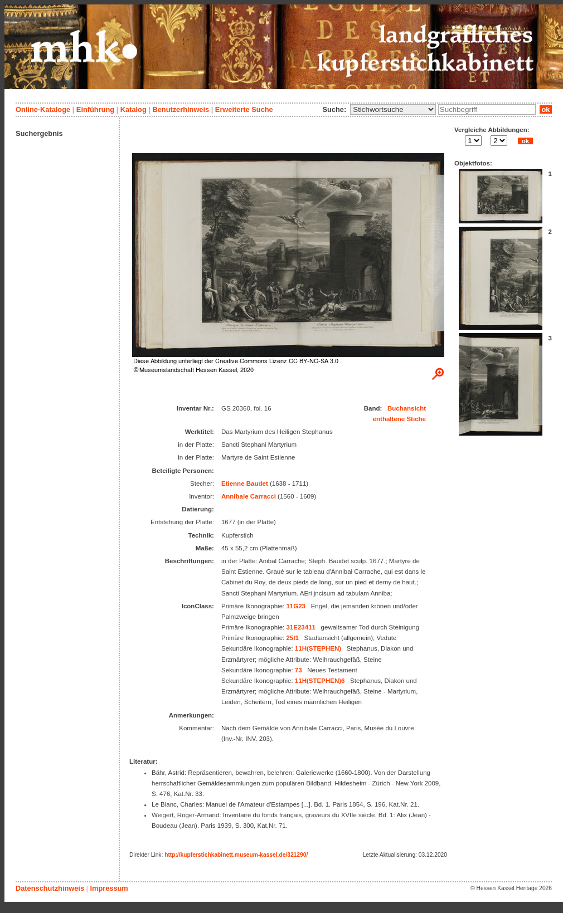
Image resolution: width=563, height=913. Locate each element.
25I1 (292, 637)
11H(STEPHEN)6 (320, 680)
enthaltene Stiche (399, 419)
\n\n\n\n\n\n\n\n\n (393, 109)
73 (298, 670)
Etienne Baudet (244, 483)
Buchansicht (406, 408)
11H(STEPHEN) (318, 648)
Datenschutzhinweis (50, 888)
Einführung (95, 109)
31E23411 (301, 627)
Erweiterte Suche (244, 109)
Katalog (133, 109)
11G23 (295, 606)
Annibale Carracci (248, 496)
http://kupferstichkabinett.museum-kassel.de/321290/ (236, 855)
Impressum (109, 888)
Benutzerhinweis (180, 109)
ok (546, 109)
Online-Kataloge (43, 109)
